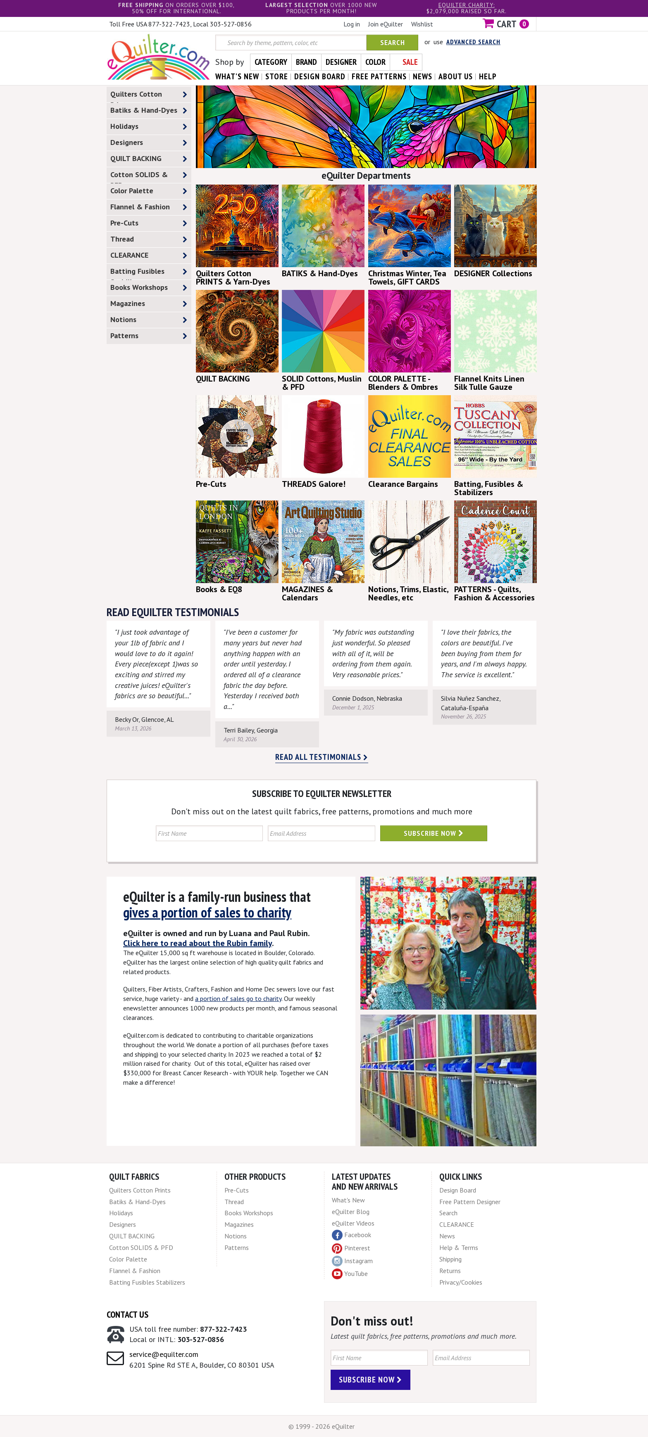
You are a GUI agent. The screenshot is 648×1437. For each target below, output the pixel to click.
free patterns (379, 76)
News (447, 1236)
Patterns (148, 336)
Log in (351, 24)
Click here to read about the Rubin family (197, 943)
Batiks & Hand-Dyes (148, 110)
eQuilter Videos (353, 1223)
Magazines (148, 304)
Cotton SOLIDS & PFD (148, 176)
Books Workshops (148, 287)
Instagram (352, 1261)
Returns (450, 1270)
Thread (148, 239)
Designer (341, 62)
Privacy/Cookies (460, 1282)
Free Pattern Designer (469, 1202)
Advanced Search (473, 42)
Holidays (148, 126)
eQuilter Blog (350, 1211)
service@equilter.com (163, 1354)
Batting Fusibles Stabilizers (148, 273)
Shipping (450, 1259)
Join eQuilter (385, 24)
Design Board (457, 1190)
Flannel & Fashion (148, 207)
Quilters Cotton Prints (148, 95)
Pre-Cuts (148, 223)
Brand (306, 62)
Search (392, 42)
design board (319, 76)
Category (271, 62)
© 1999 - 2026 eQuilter (321, 1426)
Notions (148, 320)
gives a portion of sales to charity (207, 912)
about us (455, 76)
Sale (410, 62)
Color (375, 62)
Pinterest (351, 1248)
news (422, 76)
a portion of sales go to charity (238, 998)
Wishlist (422, 24)
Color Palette (148, 191)
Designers (148, 143)
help (488, 76)
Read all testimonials (321, 757)
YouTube (350, 1274)
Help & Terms (458, 1247)
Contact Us (127, 1314)
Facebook (351, 1235)
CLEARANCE (148, 255)
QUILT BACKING (148, 159)
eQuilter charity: (466, 5)
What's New (348, 1200)
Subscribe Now (434, 833)
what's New (237, 76)
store (276, 76)
